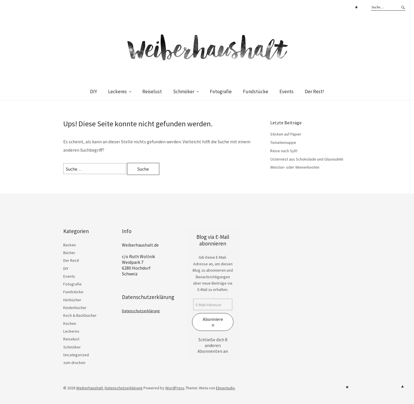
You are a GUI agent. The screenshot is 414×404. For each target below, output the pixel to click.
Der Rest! (314, 91)
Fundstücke (255, 91)
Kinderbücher (75, 307)
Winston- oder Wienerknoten (294, 167)
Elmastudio (225, 387)
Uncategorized (76, 354)
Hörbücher (72, 299)
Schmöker (183, 91)
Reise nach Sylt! (283, 150)
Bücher (69, 252)
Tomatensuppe (283, 142)
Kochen (69, 323)
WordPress (175, 387)
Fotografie (221, 91)
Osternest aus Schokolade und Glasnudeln (306, 159)
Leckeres (117, 91)
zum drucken (74, 362)
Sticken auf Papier (285, 134)
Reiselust (152, 91)
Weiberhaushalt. (90, 387)
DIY (93, 91)
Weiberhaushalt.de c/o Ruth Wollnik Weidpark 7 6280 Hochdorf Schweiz (140, 259)
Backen (69, 244)
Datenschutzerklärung (356, 7)
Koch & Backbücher (80, 315)
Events (286, 91)
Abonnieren (213, 322)
